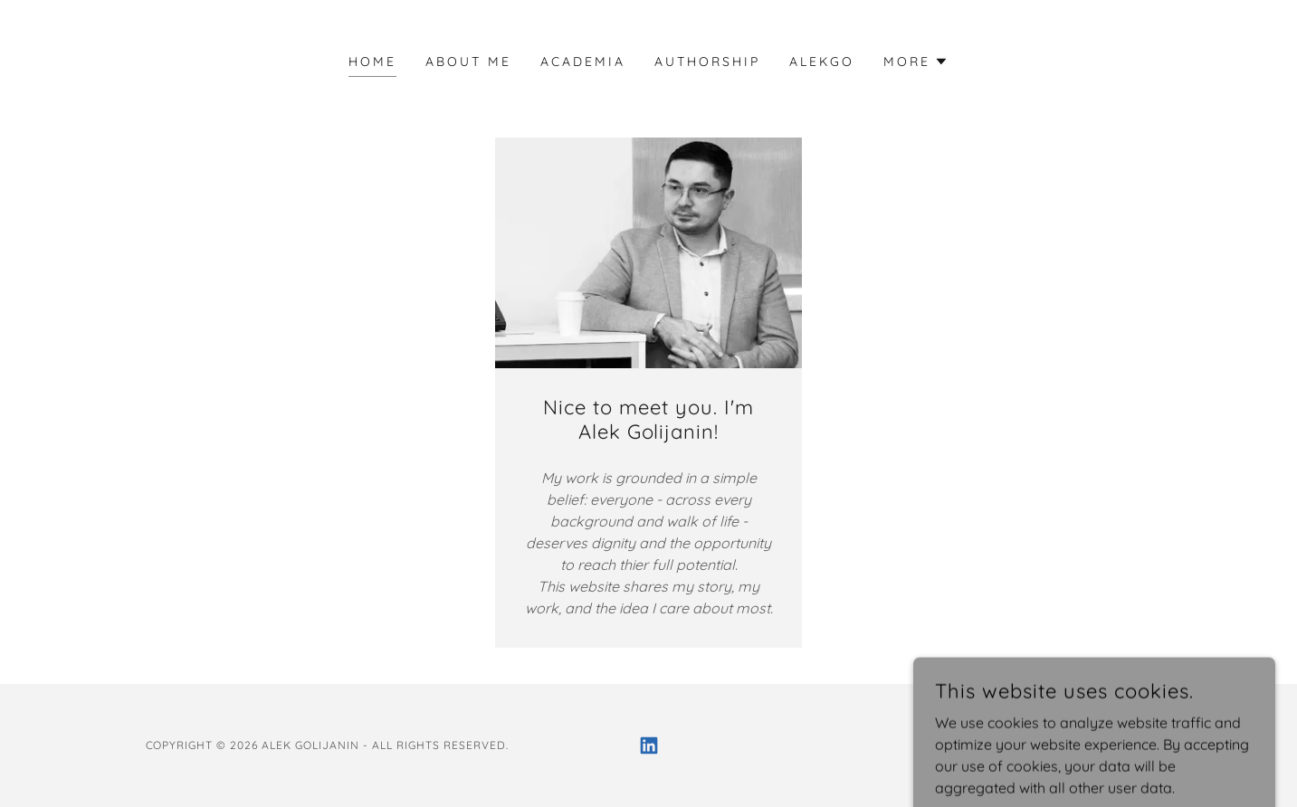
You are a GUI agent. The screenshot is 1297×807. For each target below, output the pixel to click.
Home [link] (372, 61)
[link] (649, 745)
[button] (916, 61)
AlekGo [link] (821, 61)
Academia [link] (582, 61)
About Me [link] (468, 61)
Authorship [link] (707, 61)
